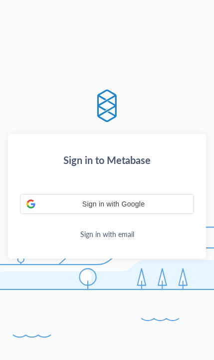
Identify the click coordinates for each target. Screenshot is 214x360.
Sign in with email (107, 234)
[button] (107, 204)
